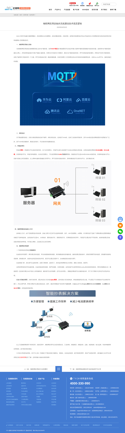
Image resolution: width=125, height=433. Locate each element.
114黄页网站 (56, 425)
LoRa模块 (8, 383)
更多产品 (41, 378)
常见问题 (53, 399)
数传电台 (23, 383)
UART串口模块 (10, 396)
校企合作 (53, 393)
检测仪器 (37, 425)
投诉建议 (53, 404)
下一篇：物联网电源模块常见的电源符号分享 (85, 369)
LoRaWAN (9, 385)
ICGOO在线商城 (107, 425)
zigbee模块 (9, 393)
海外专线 (28, 425)
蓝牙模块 (8, 388)
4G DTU (23, 402)
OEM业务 (85, 9)
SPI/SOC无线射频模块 (12, 399)
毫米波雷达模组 (10, 402)
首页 (50, 9)
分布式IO (38, 383)
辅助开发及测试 (10, 404)
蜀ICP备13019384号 (39, 430)
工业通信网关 (24, 399)
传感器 (38, 396)
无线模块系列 (12, 378)
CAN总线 (23, 393)
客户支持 (76, 9)
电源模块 (38, 402)
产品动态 (53, 385)
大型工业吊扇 (19, 425)
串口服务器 (24, 388)
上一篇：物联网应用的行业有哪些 (36, 369)
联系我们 (53, 391)
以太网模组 (39, 388)
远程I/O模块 (24, 396)
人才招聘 (53, 396)
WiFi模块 (8, 391)
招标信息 (65, 425)
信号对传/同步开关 (41, 385)
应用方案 (95, 9)
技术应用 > (32, 14)
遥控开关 (23, 385)
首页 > (21, 14)
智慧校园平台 (46, 425)
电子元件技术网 (85, 425)
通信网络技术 (96, 425)
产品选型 (67, 9)
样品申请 (53, 402)
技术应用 (53, 388)
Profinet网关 (24, 391)
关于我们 (104, 9)
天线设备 (38, 399)
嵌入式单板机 (39, 393)
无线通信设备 (27, 378)
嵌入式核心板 (39, 391)
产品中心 (58, 9)
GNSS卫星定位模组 (26, 404)
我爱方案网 (75, 425)
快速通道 (56, 378)
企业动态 (53, 383)
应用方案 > (26, 14)
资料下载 (113, 9)
